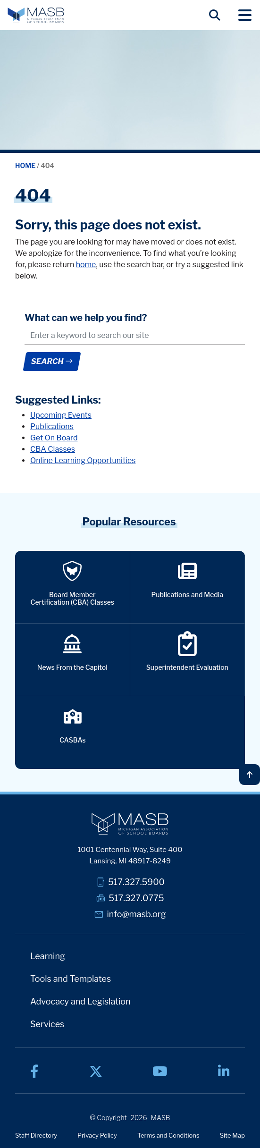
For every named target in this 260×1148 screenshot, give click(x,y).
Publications (52, 426)
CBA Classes (52, 449)
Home (26, 165)
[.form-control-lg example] (135, 336)
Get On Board (54, 437)
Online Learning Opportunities (82, 460)
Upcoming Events (61, 415)
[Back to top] (249, 774)
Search (51, 361)
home (86, 264)
